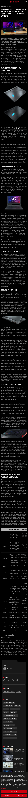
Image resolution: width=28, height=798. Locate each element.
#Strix (6, 709)
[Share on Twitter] (9, 680)
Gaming (18, 691)
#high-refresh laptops (10, 718)
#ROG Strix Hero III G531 (10, 728)
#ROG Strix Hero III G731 (10, 731)
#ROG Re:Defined (15, 709)
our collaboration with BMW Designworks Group (16, 129)
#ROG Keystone (8, 706)
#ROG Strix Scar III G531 (10, 734)
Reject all (7, 795)
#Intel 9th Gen (8, 722)
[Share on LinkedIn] (13, 680)
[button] (2, 1)
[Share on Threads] (17, 680)
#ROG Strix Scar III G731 (10, 738)
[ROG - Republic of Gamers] (14, 2)
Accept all (20, 795)
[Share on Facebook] (4, 680)
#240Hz (6, 712)
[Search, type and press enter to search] (26, 1)
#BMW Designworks (9, 702)
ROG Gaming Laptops (9, 691)
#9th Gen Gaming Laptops (10, 715)
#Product (17, 706)
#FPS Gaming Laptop (9, 725)
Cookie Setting (14, 791)
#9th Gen (13, 712)
